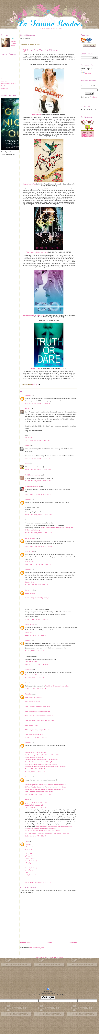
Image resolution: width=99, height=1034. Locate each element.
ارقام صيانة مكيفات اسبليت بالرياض (36, 803)
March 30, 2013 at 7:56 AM (36, 619)
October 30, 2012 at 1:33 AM (37, 458)
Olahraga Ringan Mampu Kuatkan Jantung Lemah (41, 759)
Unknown (28, 395)
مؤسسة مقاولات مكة (31, 860)
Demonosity (36, 114)
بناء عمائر (28, 844)
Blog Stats (4, 86)
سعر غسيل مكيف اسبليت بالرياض (35, 807)
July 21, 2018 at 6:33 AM (35, 836)
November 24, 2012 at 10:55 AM (38, 546)
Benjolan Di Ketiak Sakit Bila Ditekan (37, 769)
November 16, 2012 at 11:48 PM (38, 533)
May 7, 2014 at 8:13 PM (34, 651)
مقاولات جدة (29, 870)
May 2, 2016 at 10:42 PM (35, 772)
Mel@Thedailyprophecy (33, 475)
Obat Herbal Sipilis (31, 661)
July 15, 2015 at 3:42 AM (35, 689)
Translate (86, 73)
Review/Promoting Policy (8, 83)
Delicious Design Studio (55, 957)
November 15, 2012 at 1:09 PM (38, 494)
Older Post (72, 943)
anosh (27, 800)
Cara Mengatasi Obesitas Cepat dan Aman (39, 716)
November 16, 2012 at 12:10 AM (38, 515)
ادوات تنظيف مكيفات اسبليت (34, 805)
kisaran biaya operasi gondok (34, 757)
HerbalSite (28, 683)
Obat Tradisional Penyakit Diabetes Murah (39, 792)
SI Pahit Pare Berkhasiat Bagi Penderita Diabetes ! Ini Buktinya (45, 787)
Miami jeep (28, 632)
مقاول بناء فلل (29, 846)
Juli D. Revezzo (30, 538)
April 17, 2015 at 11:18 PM (36, 664)
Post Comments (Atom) (37, 948)
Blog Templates (41, 957)
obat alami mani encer (32, 702)
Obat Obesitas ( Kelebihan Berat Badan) (38, 706)
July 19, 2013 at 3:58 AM (35, 635)
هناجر (26, 872)
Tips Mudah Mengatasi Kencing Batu (57, 686)
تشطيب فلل (29, 856)
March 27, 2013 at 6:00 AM (36, 585)
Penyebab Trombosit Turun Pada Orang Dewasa (41, 764)
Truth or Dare (35, 368)
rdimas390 (28, 669)
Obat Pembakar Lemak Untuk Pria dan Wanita (40, 720)
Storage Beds (29, 582)
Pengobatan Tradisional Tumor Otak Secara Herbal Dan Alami (45, 766)
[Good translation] (44, 997)
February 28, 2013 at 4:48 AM (38, 564)
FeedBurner (94, 97)
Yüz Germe (29, 551)
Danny (27, 446)
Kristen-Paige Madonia (32, 486)
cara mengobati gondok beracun (35, 752)
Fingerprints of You (29, 184)
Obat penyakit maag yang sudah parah (37, 730)
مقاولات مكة (29, 863)
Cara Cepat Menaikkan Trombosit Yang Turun (40, 762)
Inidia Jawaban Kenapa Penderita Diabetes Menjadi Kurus (44, 789)
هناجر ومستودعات (30, 874)
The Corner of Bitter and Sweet (37, 252)
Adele (27, 464)
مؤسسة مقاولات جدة (31, 867)
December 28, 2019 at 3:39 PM (38, 882)
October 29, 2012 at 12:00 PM (38, 404)
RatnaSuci (28, 694)
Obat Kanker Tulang (31, 725)
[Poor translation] (51, 997)
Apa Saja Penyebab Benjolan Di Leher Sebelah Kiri (42, 755)
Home (2, 79)
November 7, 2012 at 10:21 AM (38, 481)
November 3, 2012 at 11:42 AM (38, 470)
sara (26, 841)
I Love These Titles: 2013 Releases (42, 50)
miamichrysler (29, 624)
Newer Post (25, 943)
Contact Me (4, 88)
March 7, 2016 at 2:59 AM (36, 737)
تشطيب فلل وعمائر (31, 853)
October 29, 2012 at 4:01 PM (37, 440)
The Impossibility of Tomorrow (33, 315)
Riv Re (27, 409)
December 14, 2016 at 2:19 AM (38, 794)
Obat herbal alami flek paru (34, 734)
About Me (3, 81)
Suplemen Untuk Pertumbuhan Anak (37, 675)
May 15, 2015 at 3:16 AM (35, 678)
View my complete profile (13, 44)
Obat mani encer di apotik (33, 697)
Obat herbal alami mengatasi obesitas (37, 711)
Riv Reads (28, 438)
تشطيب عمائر (29, 858)
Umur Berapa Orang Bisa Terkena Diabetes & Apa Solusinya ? (45, 785)
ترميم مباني (28, 849)
